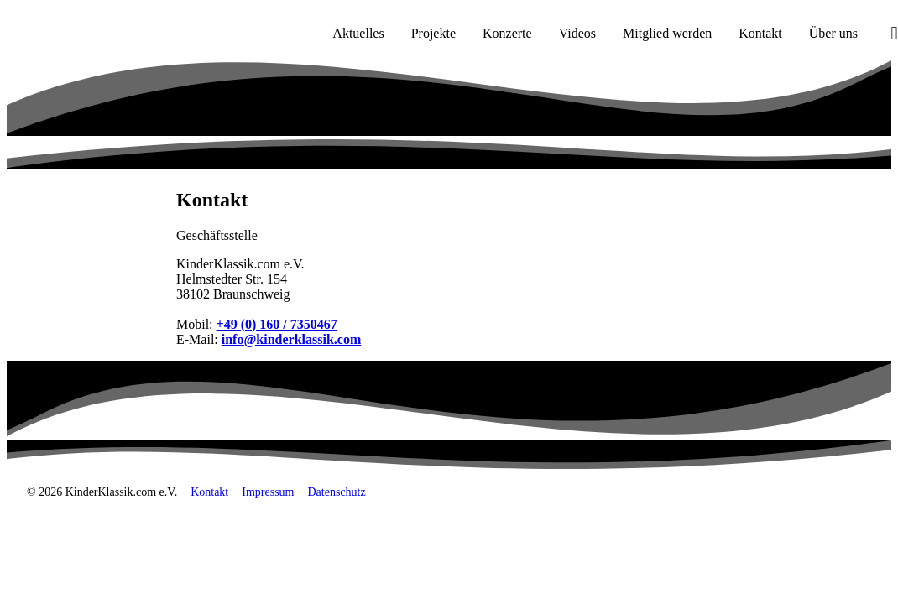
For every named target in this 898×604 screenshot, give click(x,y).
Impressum (268, 492)
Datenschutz (336, 492)
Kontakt (209, 492)
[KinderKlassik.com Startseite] (93, 33)
